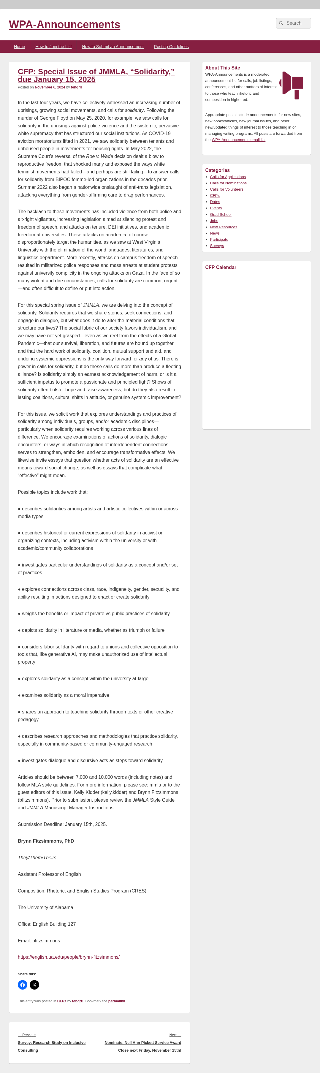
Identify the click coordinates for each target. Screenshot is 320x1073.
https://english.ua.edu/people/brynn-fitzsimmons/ (69, 957)
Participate (219, 239)
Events (216, 208)
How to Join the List (53, 46)
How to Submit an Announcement (113, 46)
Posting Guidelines (171, 46)
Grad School (221, 214)
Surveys (217, 245)
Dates (215, 202)
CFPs (61, 1001)
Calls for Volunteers (227, 189)
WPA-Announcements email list (238, 139)
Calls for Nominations (228, 183)
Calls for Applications (228, 177)
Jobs (214, 221)
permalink (116, 1001)
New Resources (223, 227)
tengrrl (76, 87)
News (215, 233)
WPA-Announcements (64, 24)
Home (19, 46)
